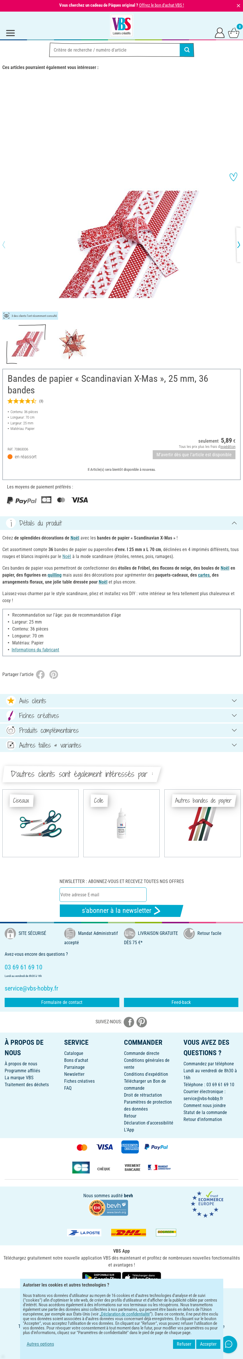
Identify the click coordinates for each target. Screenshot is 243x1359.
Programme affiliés (22, 1070)
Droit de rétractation (143, 1095)
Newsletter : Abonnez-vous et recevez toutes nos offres (122, 881)
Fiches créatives (79, 1081)
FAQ (68, 1088)
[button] (8, 244)
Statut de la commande (205, 1112)
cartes (204, 575)
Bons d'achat (76, 1060)
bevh (128, 1195)
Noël (75, 538)
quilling (55, 575)
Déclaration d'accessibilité (148, 1123)
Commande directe (141, 1053)
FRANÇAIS (121, 1296)
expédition (227, 446)
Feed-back (181, 1002)
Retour (130, 1116)
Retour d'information (202, 1119)
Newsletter (74, 1074)
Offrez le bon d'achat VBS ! (161, 5)
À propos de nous (21, 1064)
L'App (129, 1130)
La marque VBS (19, 1077)
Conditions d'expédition (146, 1074)
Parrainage (74, 1067)
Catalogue (73, 1053)
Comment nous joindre (204, 1105)
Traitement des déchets (27, 1084)
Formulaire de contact (61, 1002)
